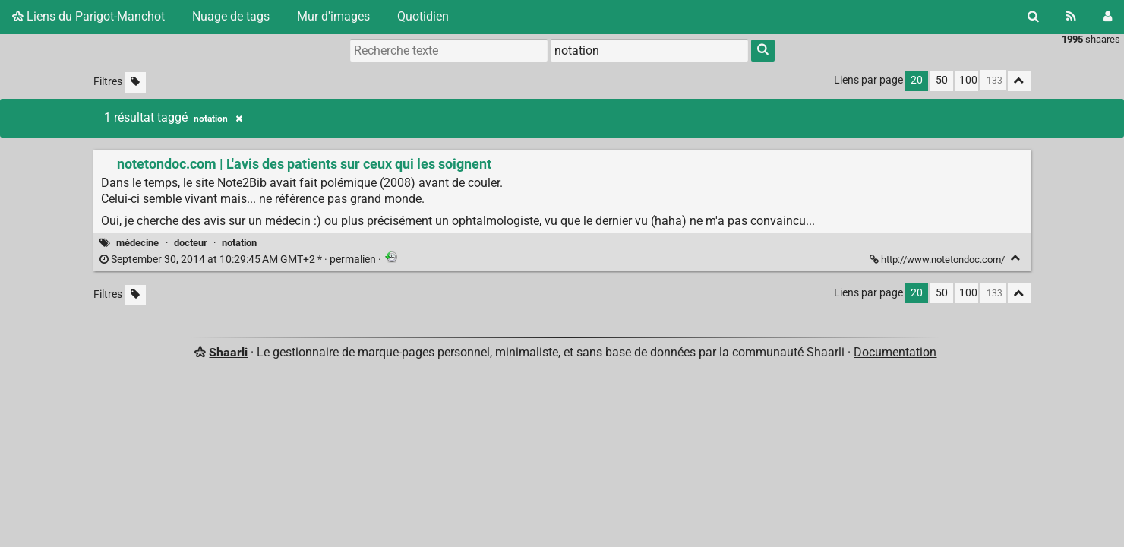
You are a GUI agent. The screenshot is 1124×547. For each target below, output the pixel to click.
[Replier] (1016, 258)
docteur (190, 242)
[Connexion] (1107, 16)
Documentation (895, 352)
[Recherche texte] (449, 50)
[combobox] (649, 50)
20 (917, 80)
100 (968, 80)
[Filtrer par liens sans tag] (135, 82)
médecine (137, 242)
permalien (238, 259)
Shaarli (228, 352)
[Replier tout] (1019, 81)
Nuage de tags (231, 16)
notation (239, 242)
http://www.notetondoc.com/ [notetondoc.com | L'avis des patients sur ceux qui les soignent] (938, 259)
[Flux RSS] (1071, 16)
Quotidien (423, 16)
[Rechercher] (1033, 16)
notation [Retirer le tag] (218, 118)
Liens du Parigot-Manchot (88, 16)
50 (942, 80)
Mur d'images (333, 16)
